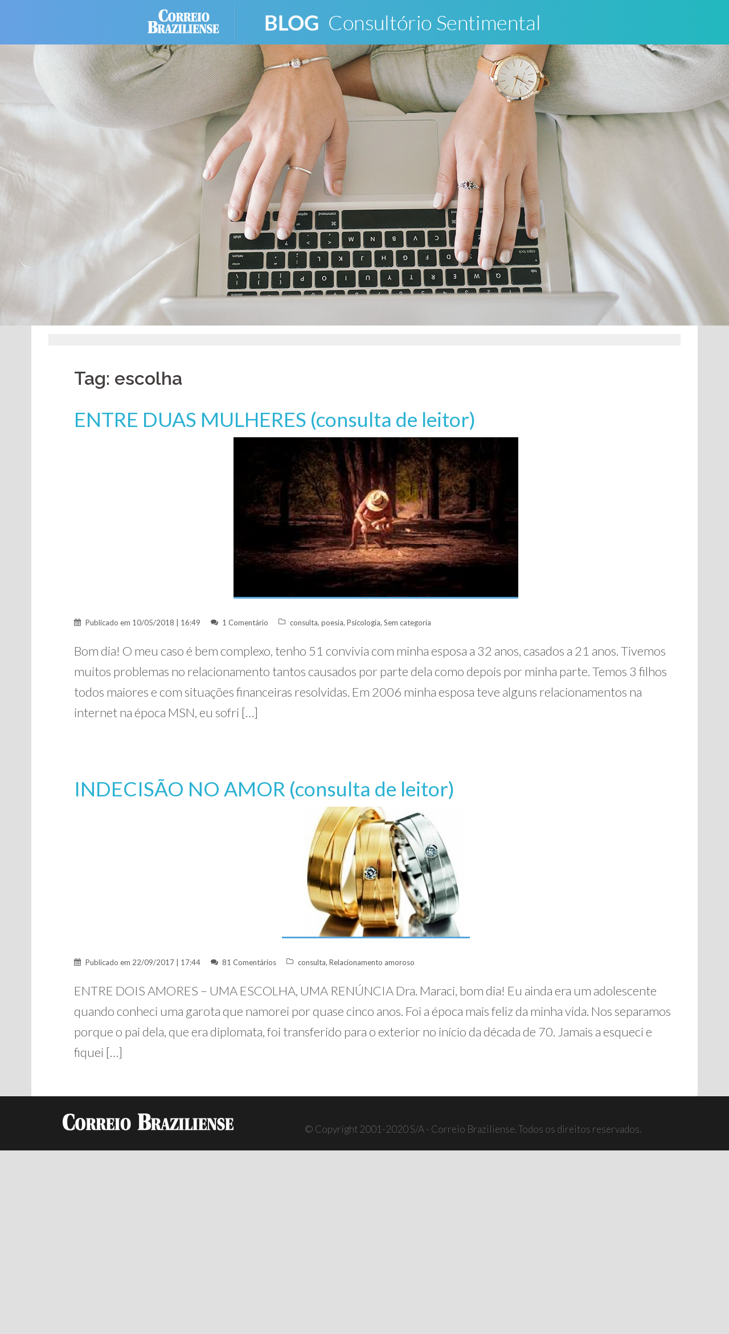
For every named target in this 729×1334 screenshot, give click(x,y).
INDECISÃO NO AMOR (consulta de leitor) (264, 788)
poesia (332, 622)
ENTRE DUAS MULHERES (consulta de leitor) (275, 419)
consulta (304, 622)
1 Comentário (245, 622)
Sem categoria (407, 622)
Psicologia (363, 622)
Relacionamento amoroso (372, 962)
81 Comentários (249, 962)
